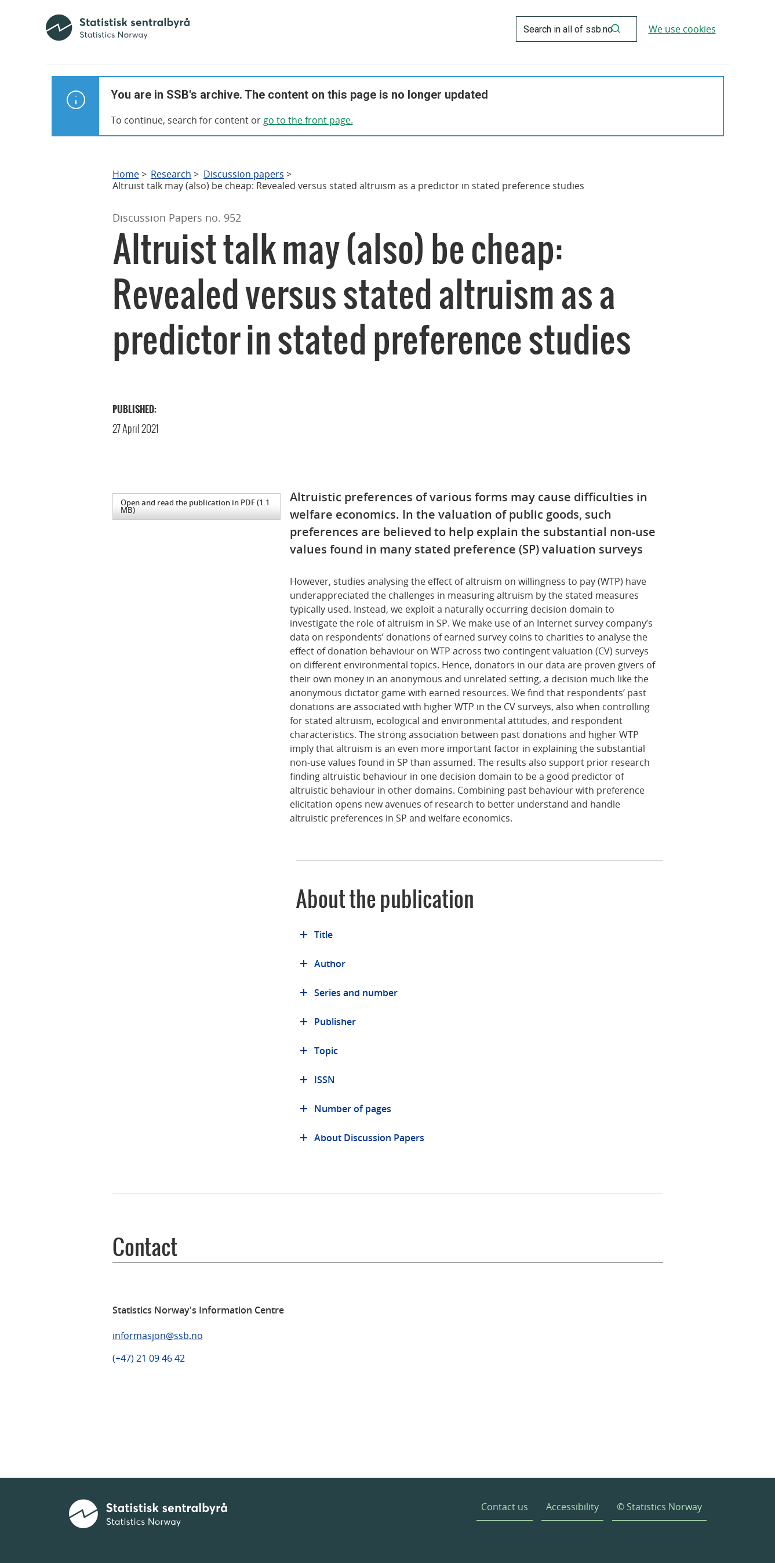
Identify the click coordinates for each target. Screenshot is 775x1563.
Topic (326, 1050)
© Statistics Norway (659, 1506)
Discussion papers (243, 174)
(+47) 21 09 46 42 (148, 1358)
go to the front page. (308, 120)
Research (171, 174)
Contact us (504, 1506)
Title (323, 934)
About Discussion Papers (369, 1137)
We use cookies (682, 29)
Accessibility (572, 1506)
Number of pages (352, 1108)
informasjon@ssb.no (157, 1335)
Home (125, 174)
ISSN (324, 1079)
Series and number (356, 992)
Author (329, 963)
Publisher (335, 1021)
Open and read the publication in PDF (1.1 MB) (195, 506)
